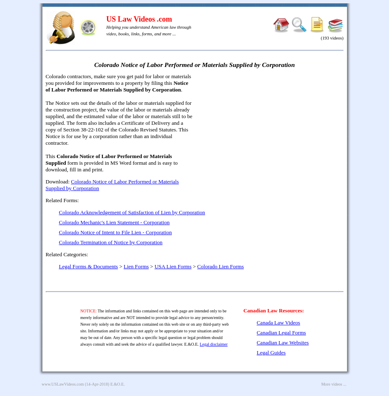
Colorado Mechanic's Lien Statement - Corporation (114, 222)
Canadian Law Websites (283, 342)
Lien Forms (136, 266)
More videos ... (333, 384)
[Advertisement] (272, 133)
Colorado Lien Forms (220, 266)
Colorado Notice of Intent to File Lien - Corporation (115, 232)
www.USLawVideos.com (63, 384)
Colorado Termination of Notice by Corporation (111, 242)
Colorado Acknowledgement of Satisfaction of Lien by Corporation (132, 212)
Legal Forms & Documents (88, 266)
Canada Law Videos (278, 322)
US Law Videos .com (139, 19)
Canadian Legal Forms (281, 332)
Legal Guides (271, 352)
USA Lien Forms (172, 266)
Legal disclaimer (214, 344)
